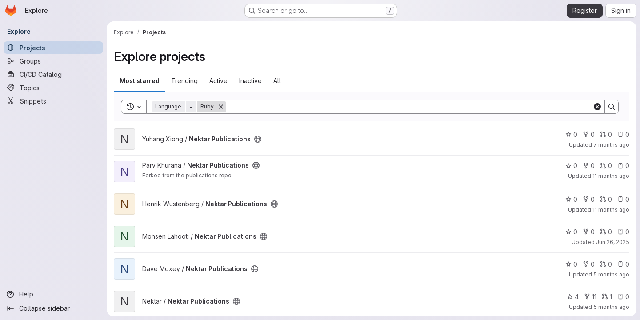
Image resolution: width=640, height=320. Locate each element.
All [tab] (277, 80)
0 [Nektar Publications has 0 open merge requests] (606, 134)
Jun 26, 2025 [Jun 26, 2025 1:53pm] (612, 242)
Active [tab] (218, 80)
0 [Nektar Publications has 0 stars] (571, 134)
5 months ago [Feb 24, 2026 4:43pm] (611, 307)
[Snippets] (53, 101)
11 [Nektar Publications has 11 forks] (590, 296)
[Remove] (221, 106)
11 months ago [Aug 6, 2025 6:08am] (610, 209)
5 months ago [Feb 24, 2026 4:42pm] (611, 274)
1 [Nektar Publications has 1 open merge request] (607, 296)
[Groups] (53, 61)
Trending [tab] (184, 80)
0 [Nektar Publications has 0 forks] (589, 134)
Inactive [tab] (250, 80)
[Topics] (53, 87)
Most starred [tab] (140, 80)
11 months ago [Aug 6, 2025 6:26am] (610, 175)
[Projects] (53, 47)
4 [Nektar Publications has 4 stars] (573, 296)
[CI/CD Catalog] (53, 74)
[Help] (53, 294)
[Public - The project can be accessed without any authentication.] (257, 139)
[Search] (409, 106)
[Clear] (597, 106)
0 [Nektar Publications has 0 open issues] (623, 134)
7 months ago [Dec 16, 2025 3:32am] (611, 144)
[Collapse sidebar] (53, 308)
